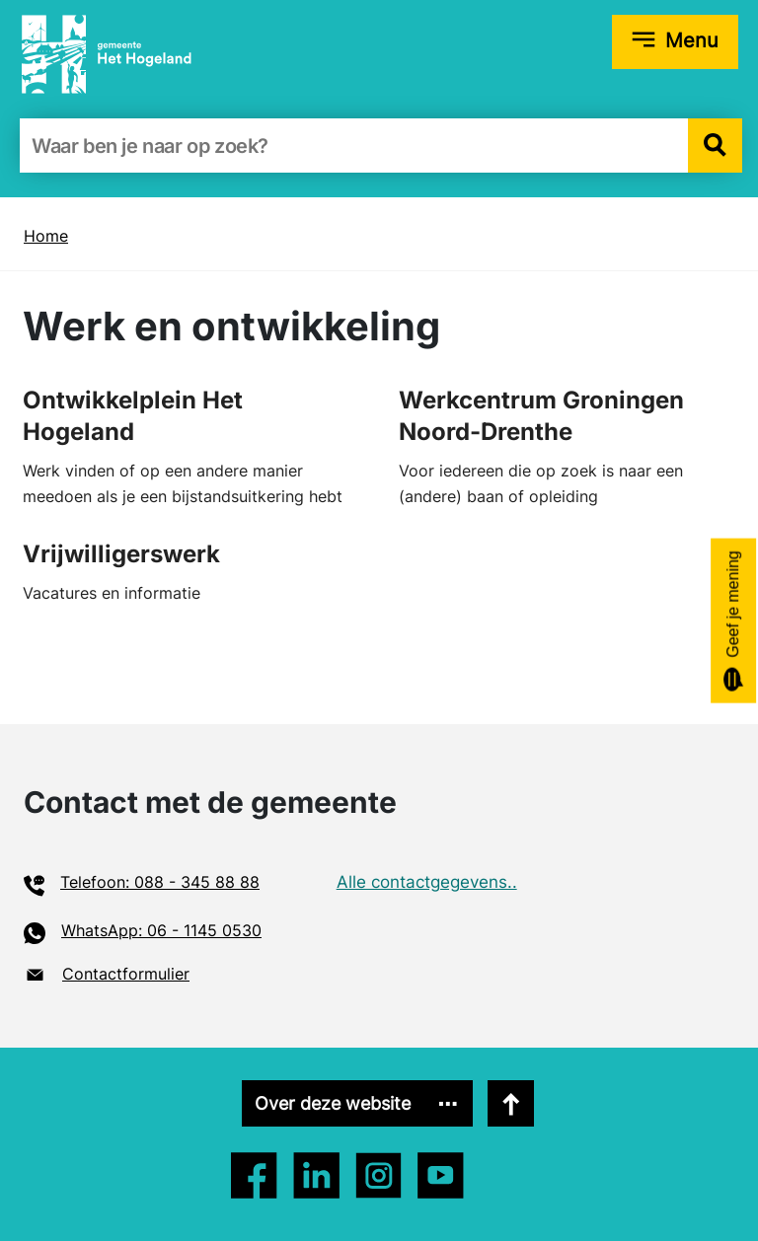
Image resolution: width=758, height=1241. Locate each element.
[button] (715, 145)
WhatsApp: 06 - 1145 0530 (161, 930)
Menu (692, 40)
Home (46, 236)
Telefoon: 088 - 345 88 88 (160, 882)
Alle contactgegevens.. (427, 882)
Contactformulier (126, 974)
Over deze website (333, 1103)
